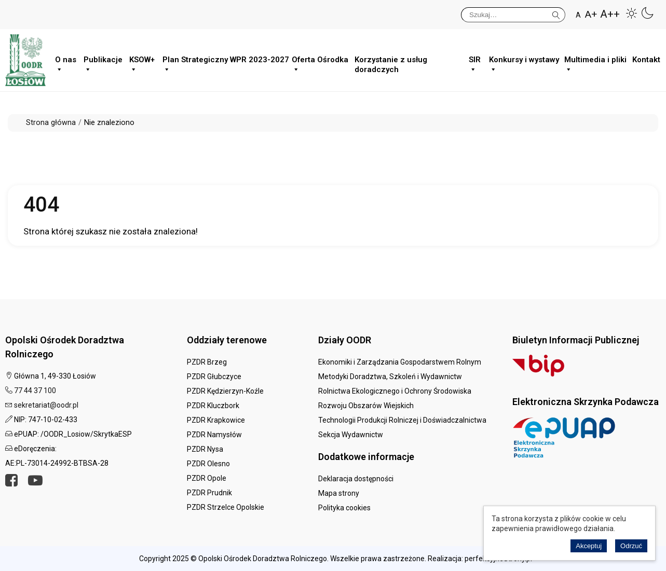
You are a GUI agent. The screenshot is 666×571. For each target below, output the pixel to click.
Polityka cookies (344, 508)
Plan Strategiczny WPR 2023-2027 (225, 63)
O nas (65, 63)
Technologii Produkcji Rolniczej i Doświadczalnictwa (402, 420)
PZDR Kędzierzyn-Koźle (225, 391)
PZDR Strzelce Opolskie (225, 507)
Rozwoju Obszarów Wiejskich (366, 405)
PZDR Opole (206, 478)
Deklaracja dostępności (355, 479)
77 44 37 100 (35, 390)
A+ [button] (591, 14)
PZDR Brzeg (207, 362)
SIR (475, 63)
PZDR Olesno (208, 463)
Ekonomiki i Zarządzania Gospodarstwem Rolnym (399, 362)
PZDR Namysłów (214, 434)
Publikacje (103, 63)
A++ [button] (610, 14)
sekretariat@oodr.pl (46, 405)
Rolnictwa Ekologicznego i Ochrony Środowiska (394, 391)
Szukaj (556, 13)
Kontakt (646, 59)
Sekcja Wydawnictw (350, 434)
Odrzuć (631, 546)
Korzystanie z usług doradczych (391, 63)
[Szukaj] (513, 14)
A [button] (578, 15)
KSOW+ (142, 63)
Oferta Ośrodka (320, 63)
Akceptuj (589, 546)
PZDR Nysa (205, 449)
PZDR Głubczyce (214, 376)
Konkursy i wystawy (524, 63)
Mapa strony (338, 493)
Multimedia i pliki (595, 63)
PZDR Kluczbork (213, 405)
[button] (631, 13)
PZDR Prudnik (209, 493)
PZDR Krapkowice (216, 420)
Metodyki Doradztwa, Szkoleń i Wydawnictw (390, 376)
